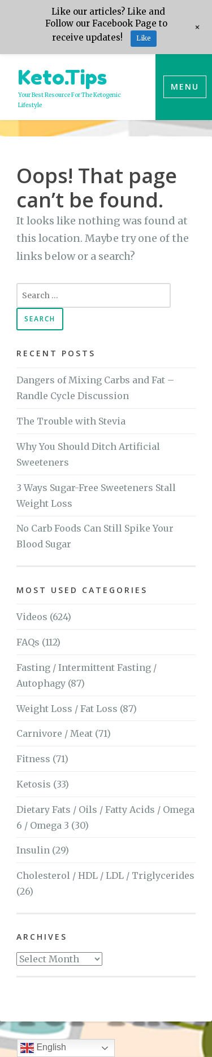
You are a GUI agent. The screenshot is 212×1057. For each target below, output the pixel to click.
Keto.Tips (62, 77)
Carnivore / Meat (54, 733)
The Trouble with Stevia (71, 421)
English (43, 1048)
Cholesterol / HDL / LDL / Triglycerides (105, 875)
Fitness (33, 758)
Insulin (33, 850)
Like (143, 38)
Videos (31, 616)
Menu (185, 86)
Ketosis (33, 784)
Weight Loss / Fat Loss (67, 708)
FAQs (28, 642)
